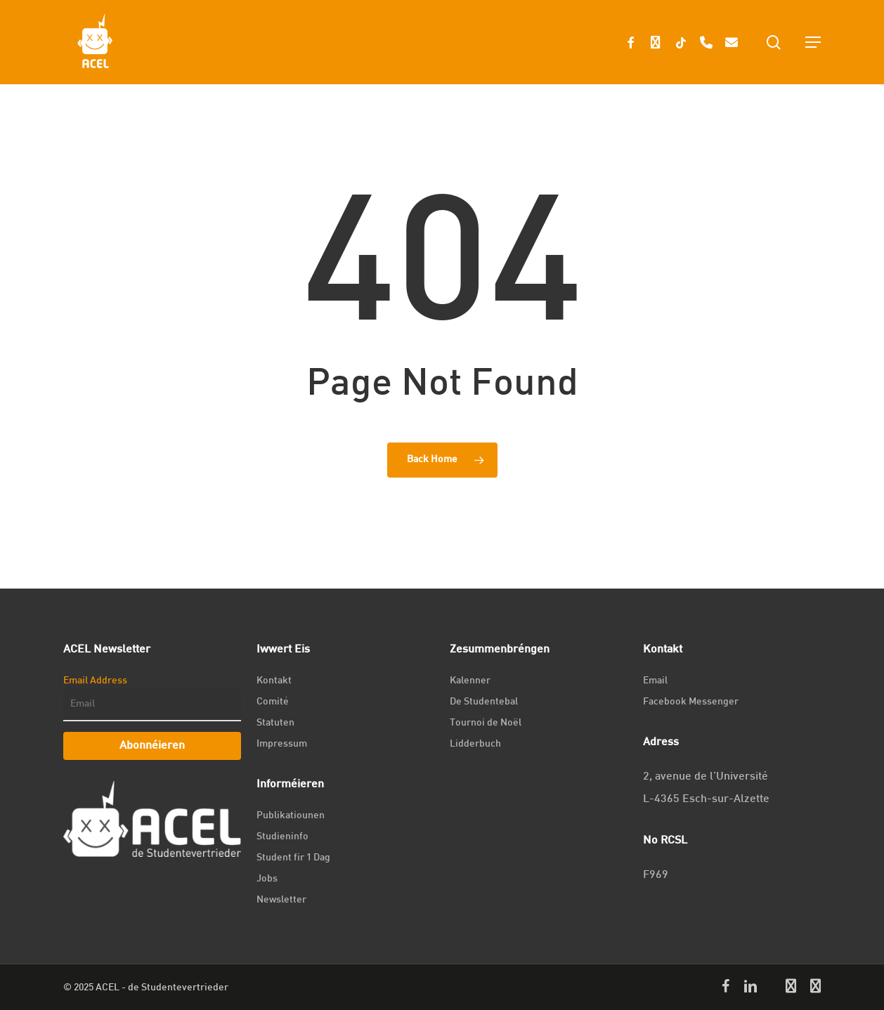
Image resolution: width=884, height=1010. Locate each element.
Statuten (275, 723)
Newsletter (281, 900)
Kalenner (470, 681)
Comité (272, 702)
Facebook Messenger (691, 702)
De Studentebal (484, 702)
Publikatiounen (290, 815)
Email (655, 681)
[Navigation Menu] (813, 42)
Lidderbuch (475, 744)
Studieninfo (282, 836)
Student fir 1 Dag (293, 858)
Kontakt (274, 681)
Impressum (281, 744)
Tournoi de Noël (485, 723)
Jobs (267, 879)
